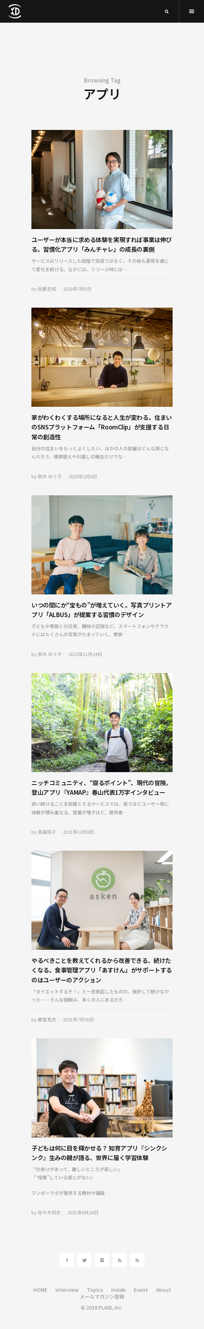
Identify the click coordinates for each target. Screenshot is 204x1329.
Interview (67, 1289)
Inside (118, 1289)
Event (141, 1289)
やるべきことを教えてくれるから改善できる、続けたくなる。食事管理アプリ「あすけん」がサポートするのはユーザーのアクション (101, 970)
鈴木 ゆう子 (50, 476)
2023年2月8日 (82, 476)
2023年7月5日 (77, 288)
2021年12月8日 (78, 831)
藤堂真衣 (47, 1019)
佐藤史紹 (47, 288)
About (163, 1289)
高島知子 (47, 831)
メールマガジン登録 (102, 1296)
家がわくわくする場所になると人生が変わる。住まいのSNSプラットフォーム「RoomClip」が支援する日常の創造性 (101, 427)
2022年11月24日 (85, 654)
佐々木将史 (49, 1212)
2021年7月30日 (78, 1019)
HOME (40, 1289)
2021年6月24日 (82, 1212)
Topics (95, 1289)
